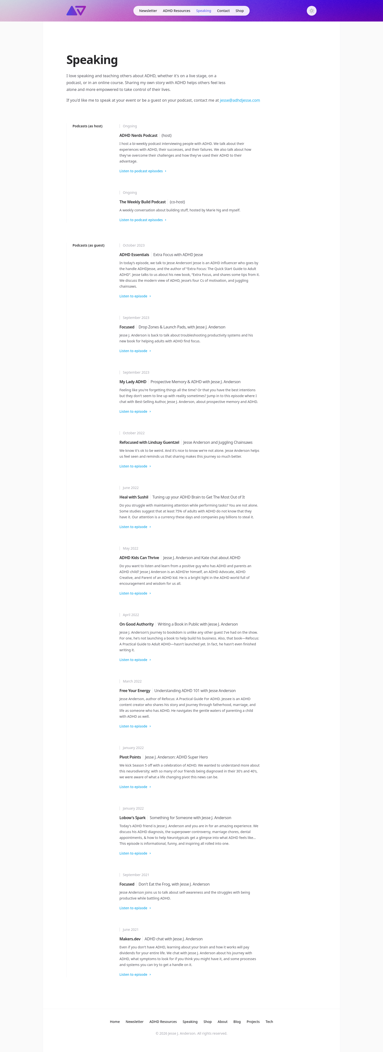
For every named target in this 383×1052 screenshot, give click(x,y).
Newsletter (148, 10)
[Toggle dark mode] (312, 11)
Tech (269, 1021)
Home (115, 1021)
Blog (237, 1021)
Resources (163, 1021)
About (223, 1021)
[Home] (76, 10)
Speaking (203, 11)
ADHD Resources (176, 10)
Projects (253, 1021)
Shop (240, 10)
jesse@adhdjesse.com (240, 100)
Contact (223, 10)
